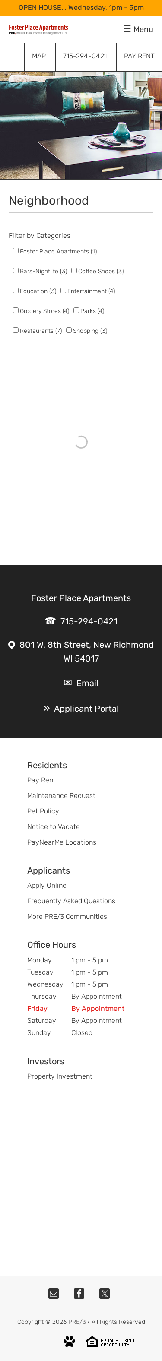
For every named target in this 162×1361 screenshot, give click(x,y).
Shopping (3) (90, 331)
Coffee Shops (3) (101, 271)
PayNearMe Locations (61, 842)
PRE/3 (77, 1322)
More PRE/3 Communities (67, 916)
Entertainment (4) (91, 291)
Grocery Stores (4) (44, 311)
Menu (143, 29)
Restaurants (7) (41, 331)
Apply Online (47, 885)
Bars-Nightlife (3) (43, 271)
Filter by (22, 235)
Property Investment (59, 1076)
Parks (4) (92, 311)
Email (87, 683)
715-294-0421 (89, 621)
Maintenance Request (61, 795)
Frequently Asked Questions (71, 901)
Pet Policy (43, 811)
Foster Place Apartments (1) (58, 251)
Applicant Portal (86, 708)
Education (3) (38, 291)
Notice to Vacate (53, 827)
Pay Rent (41, 780)
